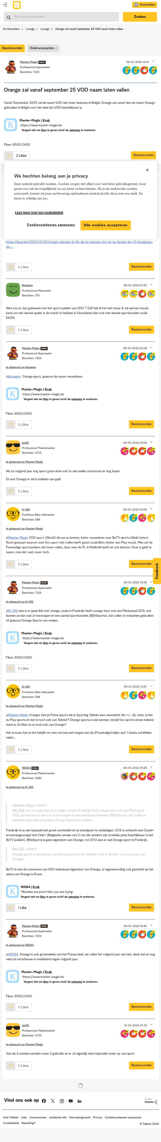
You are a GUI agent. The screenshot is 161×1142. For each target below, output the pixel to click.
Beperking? (28, 1123)
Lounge (30, 29)
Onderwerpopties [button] (42, 48)
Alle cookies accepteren (106, 225)
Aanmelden (147, 4)
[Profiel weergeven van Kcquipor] (27, 285)
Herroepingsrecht (80, 1117)
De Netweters (11, 29)
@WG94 (12, 954)
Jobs (24, 1117)
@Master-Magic (17, 538)
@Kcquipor (13, 376)
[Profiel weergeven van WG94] (26, 768)
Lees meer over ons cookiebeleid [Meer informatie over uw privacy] (39, 213)
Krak (46, 120)
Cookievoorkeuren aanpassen (123, 1117)
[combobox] (61, 17)
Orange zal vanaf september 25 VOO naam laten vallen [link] (89, 29)
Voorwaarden (38, 1117)
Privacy (97, 1117)
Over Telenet (10, 1117)
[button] (153, 61)
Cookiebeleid (11, 1123)
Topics (5, 5)
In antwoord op (21, 367)
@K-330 (12, 611)
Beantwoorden (143, 155)
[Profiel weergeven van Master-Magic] (29, 62)
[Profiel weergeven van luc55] (25, 443)
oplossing (74, 130)
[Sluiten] (147, 170)
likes (43, 130)
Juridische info (58, 1117)
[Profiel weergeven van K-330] (26, 509)
